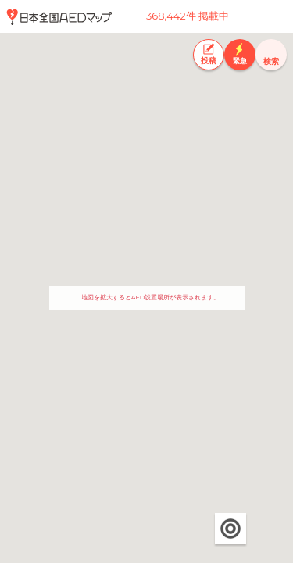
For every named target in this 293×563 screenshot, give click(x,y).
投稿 (208, 61)
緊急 (240, 60)
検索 (271, 61)
